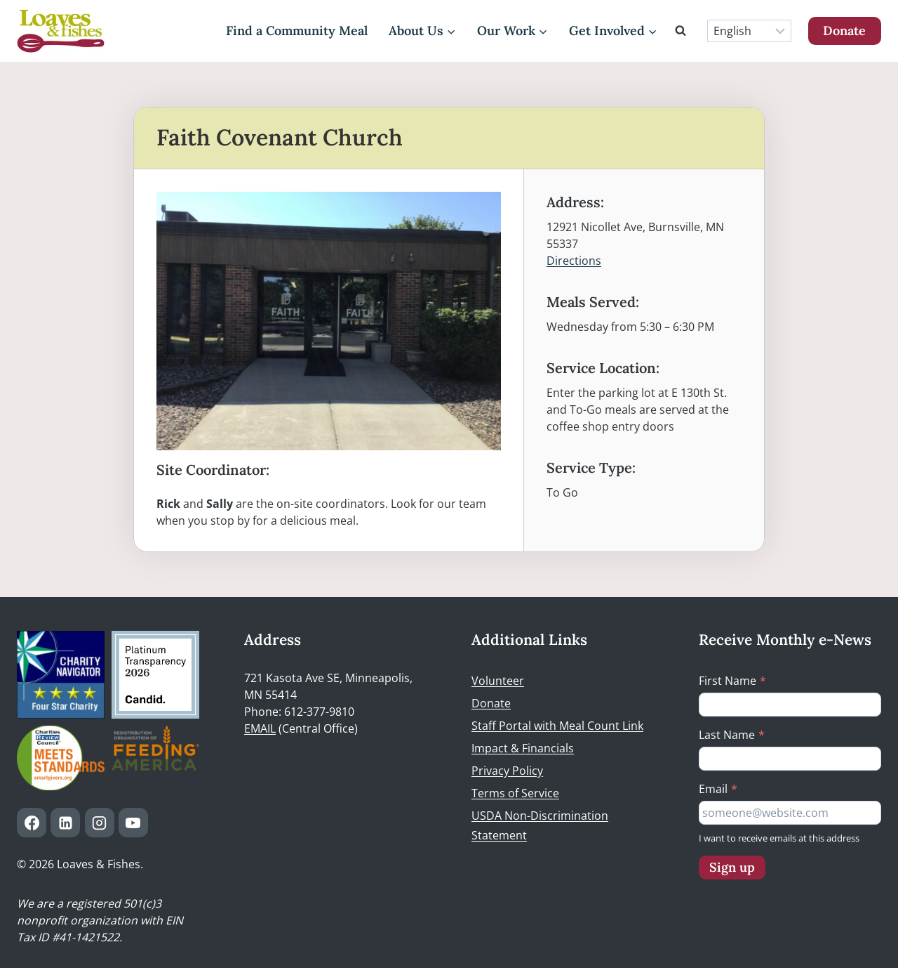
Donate (844, 30)
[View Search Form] (682, 31)
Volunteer (497, 680)
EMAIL (260, 728)
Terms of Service (515, 793)
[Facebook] (31, 822)
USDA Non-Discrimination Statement (539, 826)
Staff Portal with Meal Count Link (557, 725)
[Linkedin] (65, 822)
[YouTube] (133, 822)
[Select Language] (749, 31)
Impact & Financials (522, 748)
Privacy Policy (507, 770)
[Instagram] (99, 822)
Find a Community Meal (297, 30)
